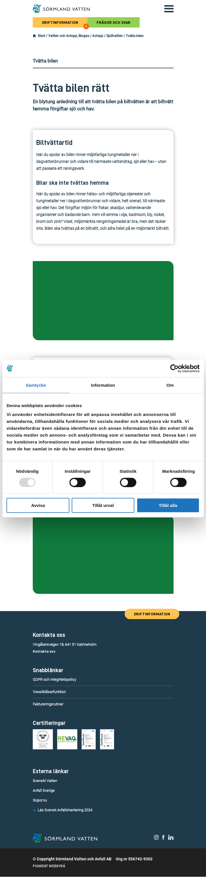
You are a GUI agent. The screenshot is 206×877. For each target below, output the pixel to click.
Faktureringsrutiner (48, 704)
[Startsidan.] (34, 36)
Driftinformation (64, 24)
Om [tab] (170, 384)
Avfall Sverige (44, 790)
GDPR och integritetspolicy (54, 679)
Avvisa (38, 505)
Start (41, 36)
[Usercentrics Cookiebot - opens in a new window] (174, 368)
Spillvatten (114, 36)
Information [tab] (103, 384)
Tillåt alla (168, 505)
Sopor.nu (40, 800)
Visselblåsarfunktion (49, 692)
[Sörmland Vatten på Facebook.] (163, 839)
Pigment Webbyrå (49, 866)
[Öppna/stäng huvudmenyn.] (167, 8)
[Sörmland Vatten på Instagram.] (156, 839)
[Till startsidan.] (61, 9)
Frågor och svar (113, 22)
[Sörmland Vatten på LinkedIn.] (171, 839)
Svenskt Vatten (45, 781)
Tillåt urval (103, 505)
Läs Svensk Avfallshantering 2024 (65, 810)
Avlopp (97, 36)
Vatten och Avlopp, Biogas (68, 36)
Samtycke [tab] (36, 384)
